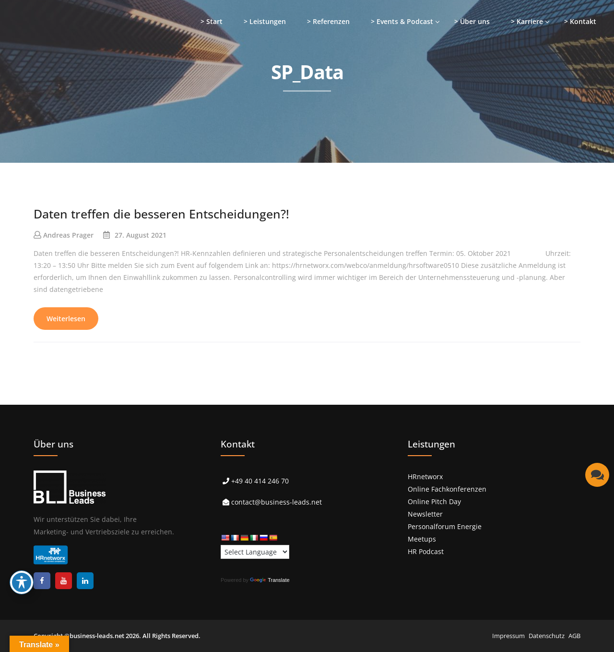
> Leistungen (265, 21)
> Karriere (527, 21)
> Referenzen (328, 21)
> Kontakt (580, 21)
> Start (212, 21)
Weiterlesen (66, 318)
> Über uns (472, 21)
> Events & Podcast (402, 21)
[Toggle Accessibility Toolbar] (21, 582)
